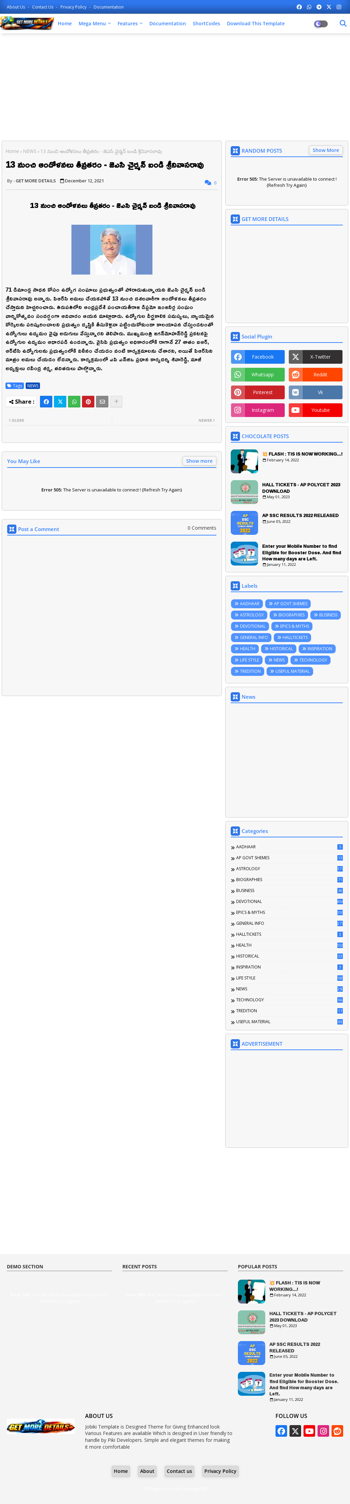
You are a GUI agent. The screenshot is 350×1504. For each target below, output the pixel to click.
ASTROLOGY (252, 615)
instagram (263, 410)
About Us (16, 7)
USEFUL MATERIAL (292, 671)
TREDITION (250, 671)
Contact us (43, 7)
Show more (199, 461)
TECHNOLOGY (313, 660)
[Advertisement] (175, 88)
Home (65, 23)
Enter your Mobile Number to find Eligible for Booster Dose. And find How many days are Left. (301, 552)
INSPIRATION (320, 649)
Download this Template (256, 23)
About (147, 1471)
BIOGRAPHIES (292, 615)
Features (128, 23)
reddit (320, 374)
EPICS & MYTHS (294, 626)
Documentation (109, 7)
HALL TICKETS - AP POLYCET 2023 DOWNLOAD (301, 488)
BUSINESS (328, 615)
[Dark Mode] (343, 23)
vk (320, 392)
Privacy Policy (74, 7)
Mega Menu (92, 23)
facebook (263, 356)
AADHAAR (249, 604)
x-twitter (320, 356)
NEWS (30, 151)
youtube (320, 410)
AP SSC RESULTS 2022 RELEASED (300, 515)
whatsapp (263, 374)
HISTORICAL (281, 649)
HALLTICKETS (295, 637)
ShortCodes (206, 23)
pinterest (263, 392)
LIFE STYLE (249, 660)
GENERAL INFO (254, 637)
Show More (326, 150)
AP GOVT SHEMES (290, 604)
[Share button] (116, 401)
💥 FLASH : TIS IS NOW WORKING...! (302, 454)
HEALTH (247, 649)
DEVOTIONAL (253, 626)
